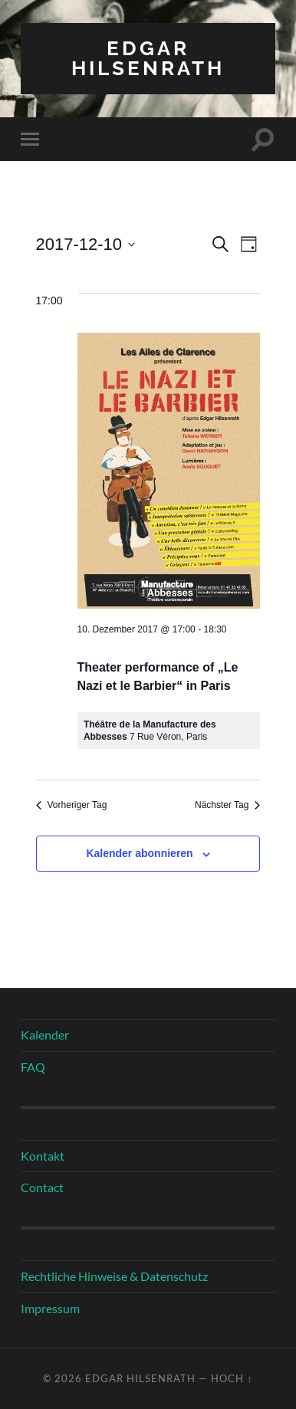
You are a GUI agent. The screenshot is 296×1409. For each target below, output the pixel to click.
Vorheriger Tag (71, 805)
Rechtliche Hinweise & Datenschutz (114, 1276)
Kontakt (42, 1155)
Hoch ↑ (231, 1378)
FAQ (33, 1066)
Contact (42, 1187)
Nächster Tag (227, 805)
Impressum (50, 1308)
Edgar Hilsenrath (148, 58)
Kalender (45, 1034)
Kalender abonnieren (139, 853)
